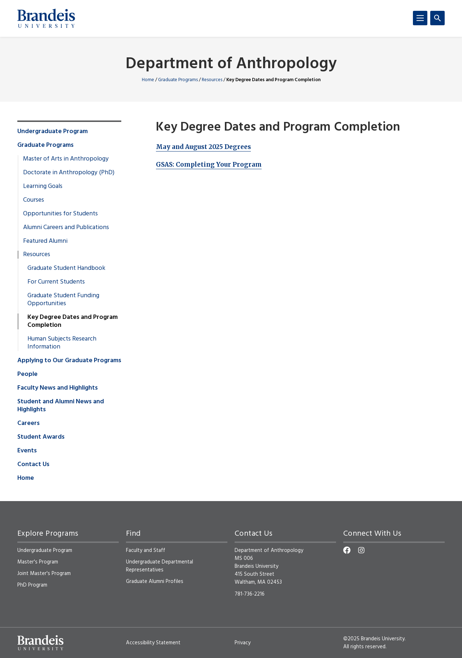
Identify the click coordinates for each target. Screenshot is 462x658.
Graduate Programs (178, 80)
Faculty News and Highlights (57, 388)
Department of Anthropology (231, 64)
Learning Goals (42, 186)
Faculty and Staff (145, 550)
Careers (28, 423)
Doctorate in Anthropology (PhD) (68, 173)
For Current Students (56, 282)
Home (148, 80)
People (27, 374)
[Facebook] (346, 550)
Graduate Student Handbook (66, 268)
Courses (33, 200)
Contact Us (33, 465)
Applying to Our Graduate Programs (69, 361)
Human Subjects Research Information (61, 343)
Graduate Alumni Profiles (154, 581)
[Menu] (420, 18)
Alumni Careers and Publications (66, 228)
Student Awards (41, 437)
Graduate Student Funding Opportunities (63, 300)
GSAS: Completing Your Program (209, 164)
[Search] (437, 18)
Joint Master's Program (44, 573)
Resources (212, 80)
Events (27, 451)
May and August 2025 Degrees (203, 147)
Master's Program (37, 562)
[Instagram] (361, 550)
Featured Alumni (45, 241)
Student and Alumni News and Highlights (60, 406)
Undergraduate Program (52, 132)
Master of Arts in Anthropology (66, 159)
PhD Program (32, 585)
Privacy (242, 643)
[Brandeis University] (46, 18)
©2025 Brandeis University (374, 639)
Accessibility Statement (153, 643)
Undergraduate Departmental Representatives (159, 566)
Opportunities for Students (60, 214)
